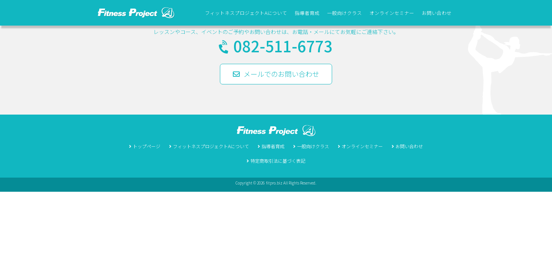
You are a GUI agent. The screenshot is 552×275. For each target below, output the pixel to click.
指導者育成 (307, 12)
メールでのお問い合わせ (276, 74)
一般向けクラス (344, 12)
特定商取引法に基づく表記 (277, 160)
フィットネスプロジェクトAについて (246, 12)
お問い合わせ (437, 12)
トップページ (146, 146)
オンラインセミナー (392, 12)
